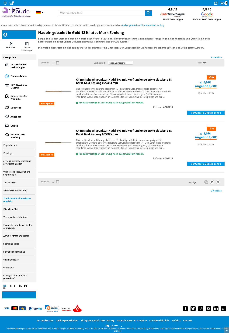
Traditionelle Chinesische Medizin (21, 25)
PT (25, 285)
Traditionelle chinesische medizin (19, 200)
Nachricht (19, 107)
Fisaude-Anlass (19, 75)
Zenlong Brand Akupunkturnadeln (105, 25)
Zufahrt (176, 320)
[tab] (11, 46)
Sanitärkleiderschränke (19, 252)
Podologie (19, 153)
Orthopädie (19, 268)
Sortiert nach (99, 63)
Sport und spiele (19, 244)
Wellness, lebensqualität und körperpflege (19, 173)
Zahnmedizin (19, 183)
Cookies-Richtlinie (159, 320)
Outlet (19, 125)
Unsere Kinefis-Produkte (19, 97)
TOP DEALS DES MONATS (19, 86)
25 (212, 182)
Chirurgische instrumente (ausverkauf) (19, 277)
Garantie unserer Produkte (132, 320)
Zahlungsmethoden (67, 320)
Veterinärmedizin (19, 260)
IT (15, 285)
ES (20, 285)
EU (4, 288)
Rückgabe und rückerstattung (97, 320)
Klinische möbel (19, 209)
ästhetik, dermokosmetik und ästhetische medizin (19, 162)
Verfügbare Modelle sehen (206, 113)
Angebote (19, 116)
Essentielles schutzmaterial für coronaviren (19, 226)
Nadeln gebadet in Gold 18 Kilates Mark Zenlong (143, 25)
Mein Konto (11, 47)
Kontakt (187, 320)
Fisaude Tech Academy (19, 135)
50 (218, 182)
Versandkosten (45, 320)
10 (206, 182)
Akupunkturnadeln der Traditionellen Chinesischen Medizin (63, 25)
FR (10, 285)
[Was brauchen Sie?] (105, 13)
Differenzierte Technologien (19, 65)
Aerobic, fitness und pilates (19, 236)
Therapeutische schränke (19, 217)
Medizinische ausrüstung (19, 191)
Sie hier (117, 331)
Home (2, 25)
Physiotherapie (19, 145)
